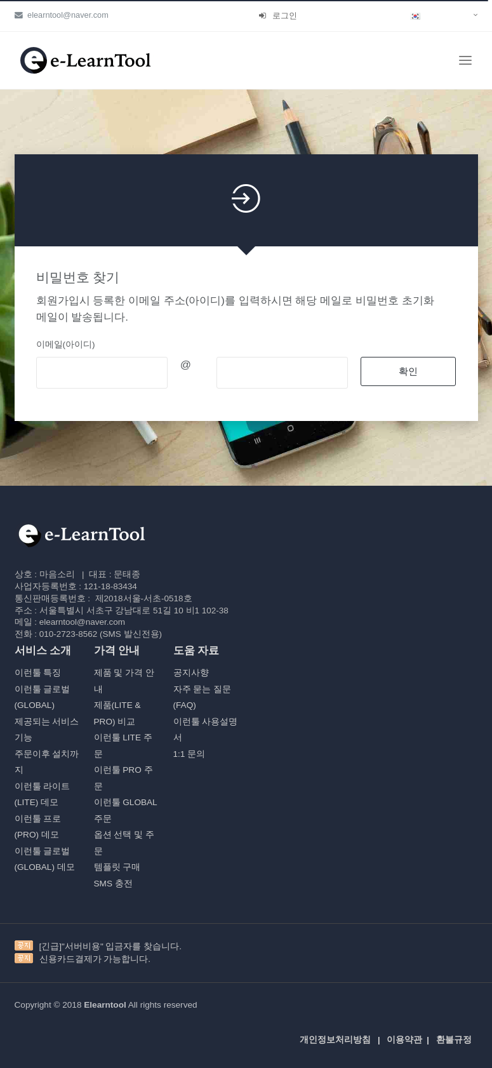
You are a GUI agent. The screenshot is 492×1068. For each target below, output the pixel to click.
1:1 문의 (189, 754)
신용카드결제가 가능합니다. (95, 959)
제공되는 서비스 (47, 721)
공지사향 (191, 673)
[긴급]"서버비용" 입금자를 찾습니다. (110, 946)
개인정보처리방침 (335, 1040)
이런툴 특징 (38, 673)
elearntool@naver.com (62, 15)
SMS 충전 (113, 883)
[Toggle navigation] (465, 60)
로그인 (278, 15)
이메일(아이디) (65, 344)
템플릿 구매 (117, 867)
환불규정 (454, 1040)
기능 (23, 737)
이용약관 (404, 1040)
